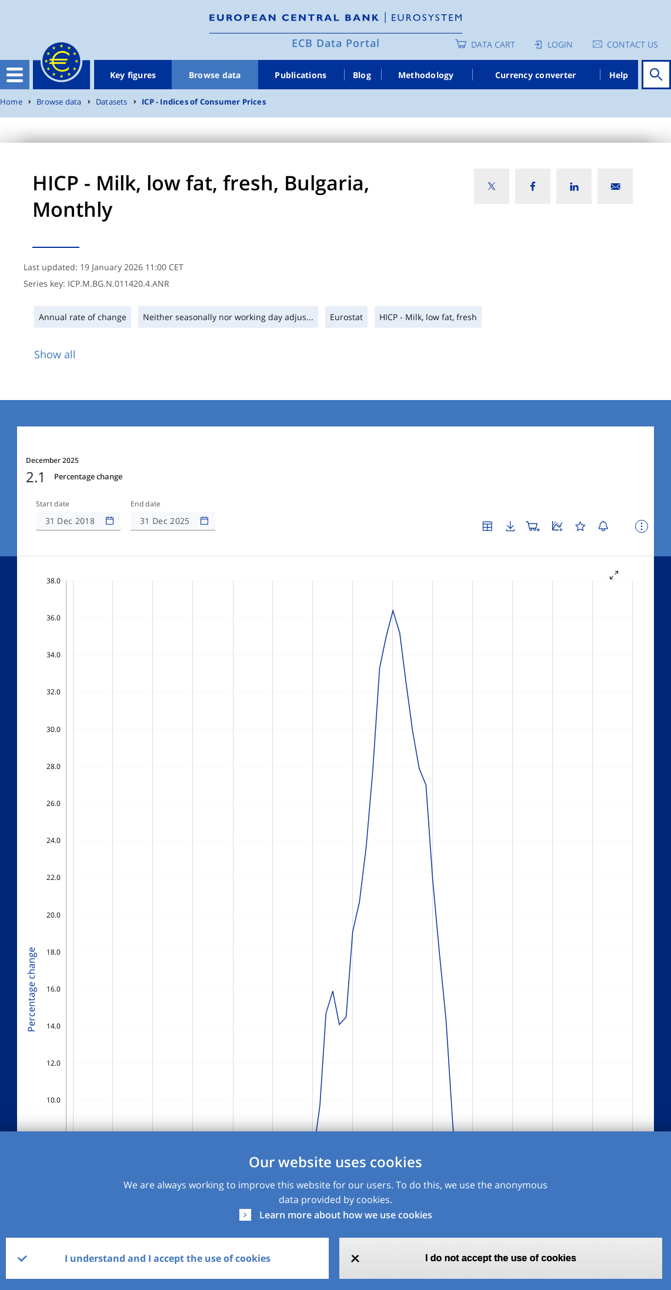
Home (11, 102)
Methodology (426, 74)
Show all (55, 354)
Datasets (112, 102)
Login (560, 44)
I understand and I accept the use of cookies (168, 1258)
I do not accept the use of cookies (500, 1258)
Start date (53, 504)
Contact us (632, 44)
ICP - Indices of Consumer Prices (204, 102)
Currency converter (535, 74)
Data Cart (493, 44)
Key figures (133, 74)
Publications (300, 74)
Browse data (215, 74)
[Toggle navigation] (14, 74)
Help (619, 74)
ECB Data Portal (336, 43)
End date (146, 504)
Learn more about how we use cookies (345, 1214)
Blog (362, 74)
